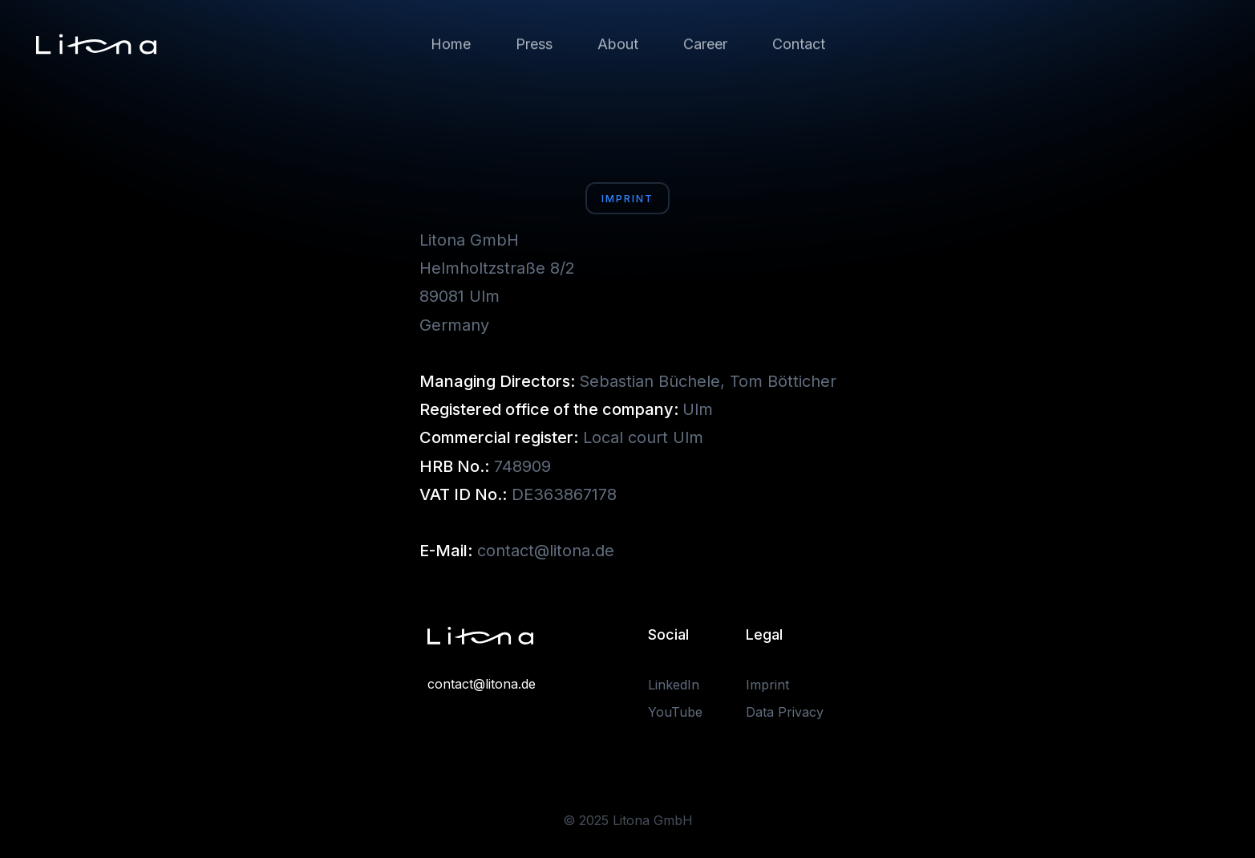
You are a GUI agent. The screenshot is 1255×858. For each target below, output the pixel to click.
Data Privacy (785, 712)
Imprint (767, 685)
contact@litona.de (481, 684)
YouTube (675, 712)
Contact (798, 43)
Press (534, 43)
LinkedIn (673, 685)
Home (451, 43)
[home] (96, 44)
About (617, 43)
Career (705, 43)
